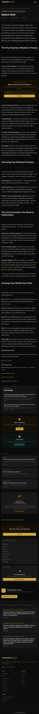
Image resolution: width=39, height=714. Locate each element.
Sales (4, 546)
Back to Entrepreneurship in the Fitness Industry (12, 519)
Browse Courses (19, 444)
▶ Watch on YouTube (6, 360)
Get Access (19, 96)
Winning (10, 658)
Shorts (22, 678)
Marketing (6, 544)
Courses (23, 676)
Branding (5, 551)
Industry (5, 561)
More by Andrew (19, 511)
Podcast (23, 681)
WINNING (8, 2)
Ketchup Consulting (21, 712)
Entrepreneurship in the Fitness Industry (13, 8)
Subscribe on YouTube (7, 377)
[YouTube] (19, 667)
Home (2, 8)
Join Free (19, 428)
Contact (12, 697)
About (9, 697)
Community (23, 673)
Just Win (23, 683)
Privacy (4, 702)
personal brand (5, 304)
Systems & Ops (7, 554)
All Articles (4, 690)
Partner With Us (6, 699)
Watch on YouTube (19, 579)
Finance (5, 556)
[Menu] (35, 2)
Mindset (5, 549)
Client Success (7, 559)
